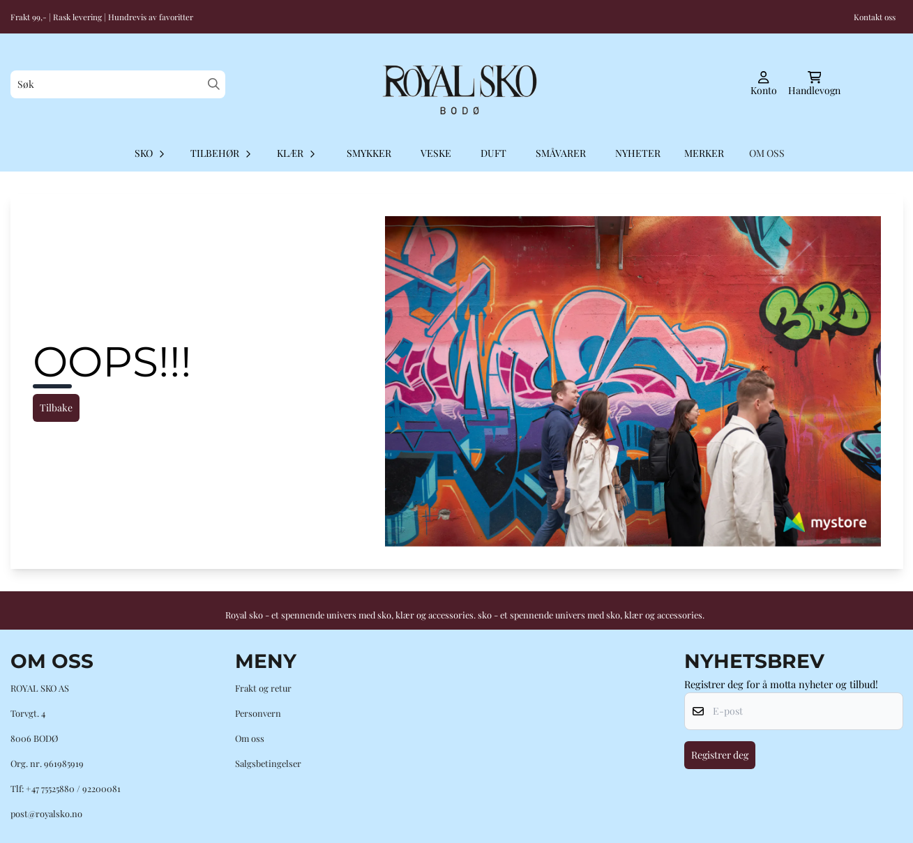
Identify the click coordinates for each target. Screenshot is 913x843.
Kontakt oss (875, 16)
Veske (436, 153)
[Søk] (117, 84)
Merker (704, 153)
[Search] (213, 84)
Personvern (258, 713)
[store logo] (456, 84)
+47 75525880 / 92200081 (73, 788)
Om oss (249, 738)
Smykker (369, 153)
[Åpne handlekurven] (814, 84)
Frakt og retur (263, 688)
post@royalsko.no (46, 813)
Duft (493, 153)
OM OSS (767, 153)
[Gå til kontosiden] (764, 84)
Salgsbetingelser (268, 763)
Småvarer (561, 153)
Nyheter (638, 153)
